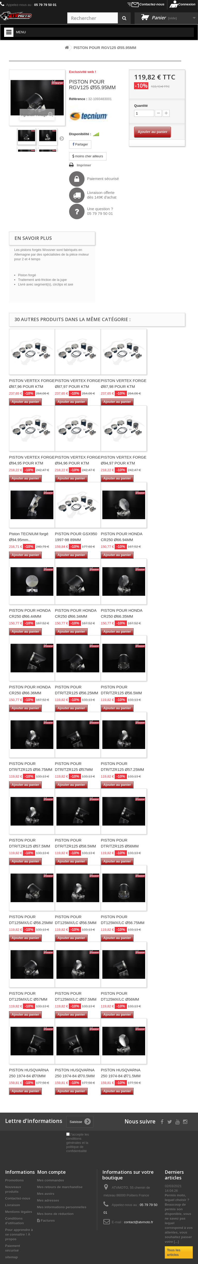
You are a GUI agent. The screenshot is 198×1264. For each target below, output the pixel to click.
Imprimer (84, 165)
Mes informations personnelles (61, 1207)
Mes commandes (50, 1180)
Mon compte (51, 1172)
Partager (80, 144)
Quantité (141, 106)
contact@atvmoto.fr (138, 1222)
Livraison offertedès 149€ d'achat (93, 195)
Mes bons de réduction (55, 1214)
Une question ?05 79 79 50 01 (91, 211)
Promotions (14, 1180)
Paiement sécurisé (94, 179)
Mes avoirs (45, 1194)
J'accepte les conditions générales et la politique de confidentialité (77, 1142)
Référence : (78, 99)
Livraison (12, 1205)
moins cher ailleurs (87, 156)
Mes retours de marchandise (59, 1187)
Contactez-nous (151, 4)
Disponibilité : (80, 134)
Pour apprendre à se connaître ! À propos (19, 1234)
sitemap (11, 1257)
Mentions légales (18, 1212)
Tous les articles (173, 1252)
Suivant (61, 138)
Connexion (186, 4)
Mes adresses (48, 1200)
